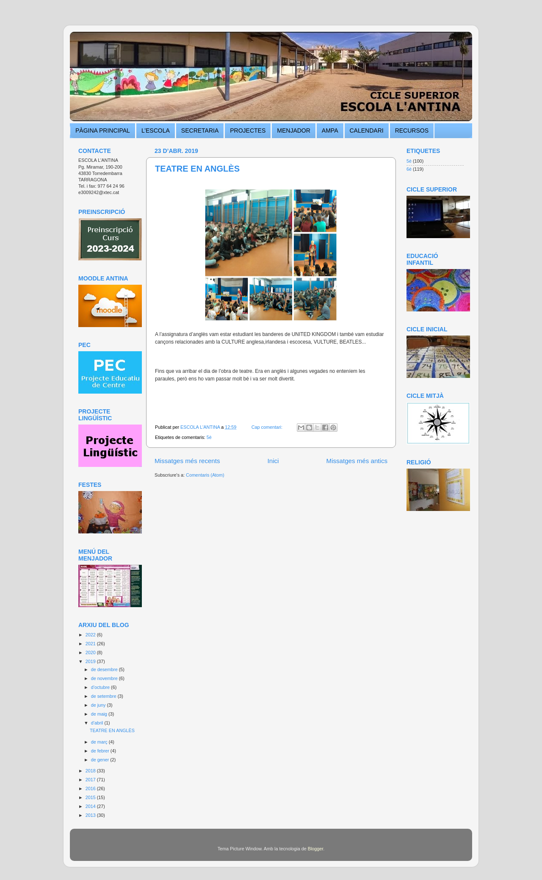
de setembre (104, 696)
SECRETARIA (199, 130)
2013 (91, 815)
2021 (91, 643)
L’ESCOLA (155, 130)
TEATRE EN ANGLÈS (197, 168)
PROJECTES (247, 130)
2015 (91, 797)
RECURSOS (412, 130)
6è (409, 169)
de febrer (101, 750)
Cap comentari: (268, 427)
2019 (91, 661)
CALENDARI (367, 130)
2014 (91, 806)
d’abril (98, 722)
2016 (91, 788)
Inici (273, 460)
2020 (91, 652)
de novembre (105, 678)
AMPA (330, 130)
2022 (91, 634)
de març (100, 741)
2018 (91, 770)
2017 (91, 779)
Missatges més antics (356, 460)
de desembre (105, 669)
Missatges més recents (187, 460)
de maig (99, 713)
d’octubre (101, 687)
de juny (99, 705)
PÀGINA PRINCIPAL (102, 130)
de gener (101, 759)
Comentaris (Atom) (205, 474)
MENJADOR (293, 130)
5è (209, 437)
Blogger (316, 848)
